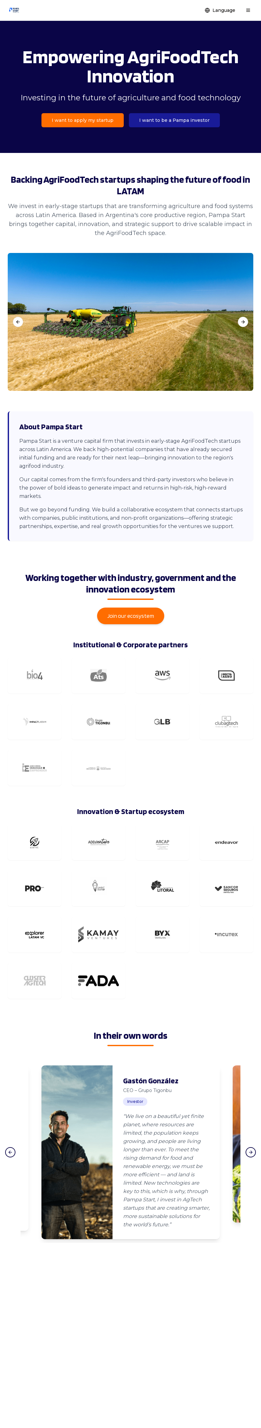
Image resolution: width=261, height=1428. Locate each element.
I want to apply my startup (82, 120)
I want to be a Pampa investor (174, 120)
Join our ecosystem (130, 615)
